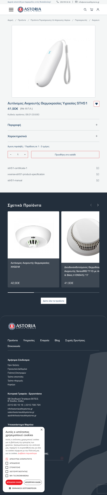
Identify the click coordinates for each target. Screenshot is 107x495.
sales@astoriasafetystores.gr (21, 412)
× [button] (41, 430)
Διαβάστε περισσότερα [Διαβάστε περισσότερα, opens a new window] (27, 453)
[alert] (24, 459)
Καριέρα (11, 384)
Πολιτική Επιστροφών (17, 372)
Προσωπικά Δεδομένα (17, 368)
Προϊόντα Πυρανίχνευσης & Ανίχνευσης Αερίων (51, 20)
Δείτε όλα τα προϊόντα (53, 300)
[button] (24, 488)
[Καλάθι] (91, 9)
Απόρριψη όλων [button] (33, 482)
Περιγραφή (53, 125)
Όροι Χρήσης (13, 365)
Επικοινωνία (14, 346)
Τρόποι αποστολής (16, 376)
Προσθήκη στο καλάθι (65, 154)
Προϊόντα (22, 20)
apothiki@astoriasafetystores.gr (22, 415)
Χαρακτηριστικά (53, 136)
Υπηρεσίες (29, 340)
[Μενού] (11, 9)
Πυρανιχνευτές (81, 20)
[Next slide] (98, 205)
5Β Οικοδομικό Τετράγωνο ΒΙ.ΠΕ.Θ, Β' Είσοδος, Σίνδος (23, 399)
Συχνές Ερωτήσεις (75, 340)
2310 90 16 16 (65, 2)
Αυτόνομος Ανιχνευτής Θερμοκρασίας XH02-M (30, 264)
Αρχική (11, 20)
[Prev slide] (91, 205)
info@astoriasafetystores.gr (89, 2)
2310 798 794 (33, 404)
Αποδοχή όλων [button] (14, 482)
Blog (57, 340)
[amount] (18, 154)
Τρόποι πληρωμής (15, 380)
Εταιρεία (44, 340)
